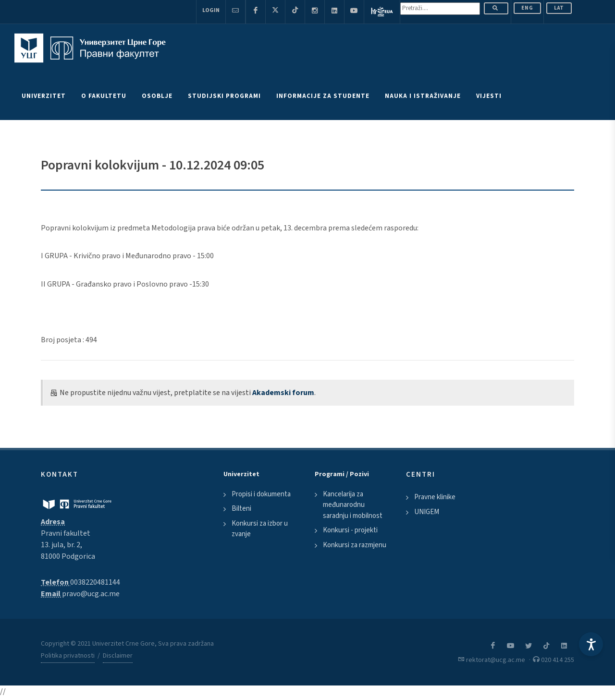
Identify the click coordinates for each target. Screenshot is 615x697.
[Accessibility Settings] (591, 644)
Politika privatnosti (68, 656)
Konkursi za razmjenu (354, 545)
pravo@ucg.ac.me (91, 594)
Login (211, 10)
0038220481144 (95, 582)
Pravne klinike (434, 497)
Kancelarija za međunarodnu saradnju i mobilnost (352, 505)
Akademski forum (283, 392)
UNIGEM (426, 512)
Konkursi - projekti (350, 530)
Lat (559, 8)
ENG (527, 8)
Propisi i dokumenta (261, 494)
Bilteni (241, 509)
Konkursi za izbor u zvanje (260, 529)
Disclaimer (118, 656)
